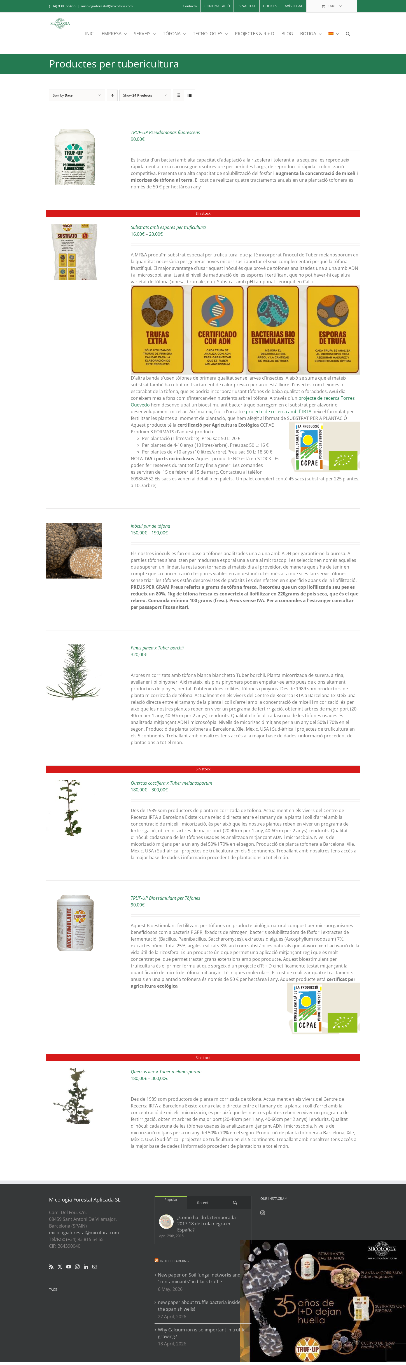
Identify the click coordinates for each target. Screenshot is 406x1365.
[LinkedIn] (86, 1267)
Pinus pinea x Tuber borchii (157, 648)
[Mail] (94, 1267)
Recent (203, 1202)
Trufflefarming (174, 1261)
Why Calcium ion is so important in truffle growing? (202, 1333)
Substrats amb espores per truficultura (168, 227)
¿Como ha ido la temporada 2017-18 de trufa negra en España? (206, 1223)
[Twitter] (60, 1267)
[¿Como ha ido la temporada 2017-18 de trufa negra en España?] (166, 1221)
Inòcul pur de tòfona (150, 526)
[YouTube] (68, 1267)
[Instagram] (77, 1267)
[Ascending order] (112, 95)
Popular (171, 1199)
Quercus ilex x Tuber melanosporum (166, 1072)
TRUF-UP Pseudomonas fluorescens (165, 132)
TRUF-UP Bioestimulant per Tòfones (165, 898)
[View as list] (189, 95)
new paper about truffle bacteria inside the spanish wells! (199, 1305)
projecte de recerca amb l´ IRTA (278, 411)
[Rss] (51, 1267)
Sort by (63, 95)
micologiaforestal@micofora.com (107, 6)
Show (137, 95)
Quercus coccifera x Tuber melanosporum (171, 783)
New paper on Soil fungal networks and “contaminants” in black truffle (199, 1278)
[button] (348, 33)
